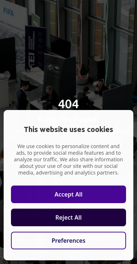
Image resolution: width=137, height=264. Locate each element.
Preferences (68, 240)
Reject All (68, 217)
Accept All (68, 194)
